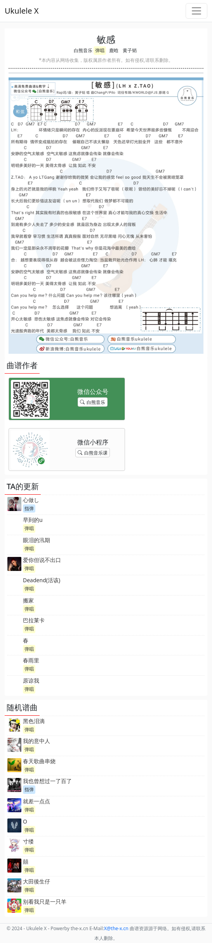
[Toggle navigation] (196, 11)
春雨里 (31, 660)
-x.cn (116, 928)
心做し (31, 500)
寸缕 (28, 841)
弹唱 (99, 50)
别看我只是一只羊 (44, 901)
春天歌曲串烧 (39, 761)
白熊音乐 (83, 50)
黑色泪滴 (34, 721)
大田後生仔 (36, 881)
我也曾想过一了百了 (47, 781)
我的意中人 (36, 741)
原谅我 (31, 680)
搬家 (28, 600)
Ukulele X (21, 10)
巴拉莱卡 (34, 620)
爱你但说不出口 (42, 560)
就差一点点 (36, 801)
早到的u (33, 519)
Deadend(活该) (41, 580)
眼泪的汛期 (36, 540)
